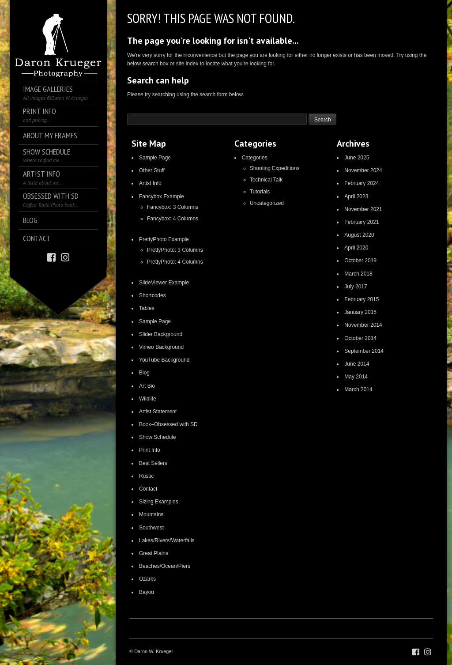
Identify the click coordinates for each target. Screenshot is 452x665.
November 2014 (363, 325)
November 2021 (363, 209)
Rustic (146, 476)
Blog (144, 373)
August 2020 (359, 235)
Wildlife (147, 399)
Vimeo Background (161, 347)
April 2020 (356, 248)
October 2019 (360, 260)
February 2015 (361, 299)
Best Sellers (153, 463)
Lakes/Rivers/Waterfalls (167, 540)
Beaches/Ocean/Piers (164, 566)
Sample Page (155, 158)
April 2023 (356, 196)
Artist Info (150, 183)
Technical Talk (266, 180)
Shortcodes (152, 295)
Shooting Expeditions (275, 168)
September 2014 (364, 351)
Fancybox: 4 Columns (172, 218)
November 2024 (363, 170)
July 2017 (355, 286)
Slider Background (160, 334)
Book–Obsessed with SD (168, 424)
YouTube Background (164, 360)
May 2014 (356, 377)
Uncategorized (267, 203)
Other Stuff (152, 170)
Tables (146, 308)
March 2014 (358, 389)
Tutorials (260, 192)
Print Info (149, 450)
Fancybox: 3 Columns (172, 207)
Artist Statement (158, 411)
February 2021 (361, 222)
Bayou (146, 592)
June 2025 (356, 158)
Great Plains (153, 553)
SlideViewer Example (164, 283)
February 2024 (361, 183)
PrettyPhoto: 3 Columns (175, 250)
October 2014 (360, 338)
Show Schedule (157, 437)
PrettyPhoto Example (164, 239)
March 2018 (358, 274)
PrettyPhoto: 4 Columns (175, 262)
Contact (148, 489)
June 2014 (356, 364)
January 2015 (360, 312)
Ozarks (147, 579)
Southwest (151, 528)
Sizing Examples (158, 502)
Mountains (151, 514)
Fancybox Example (161, 196)
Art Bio (147, 386)
